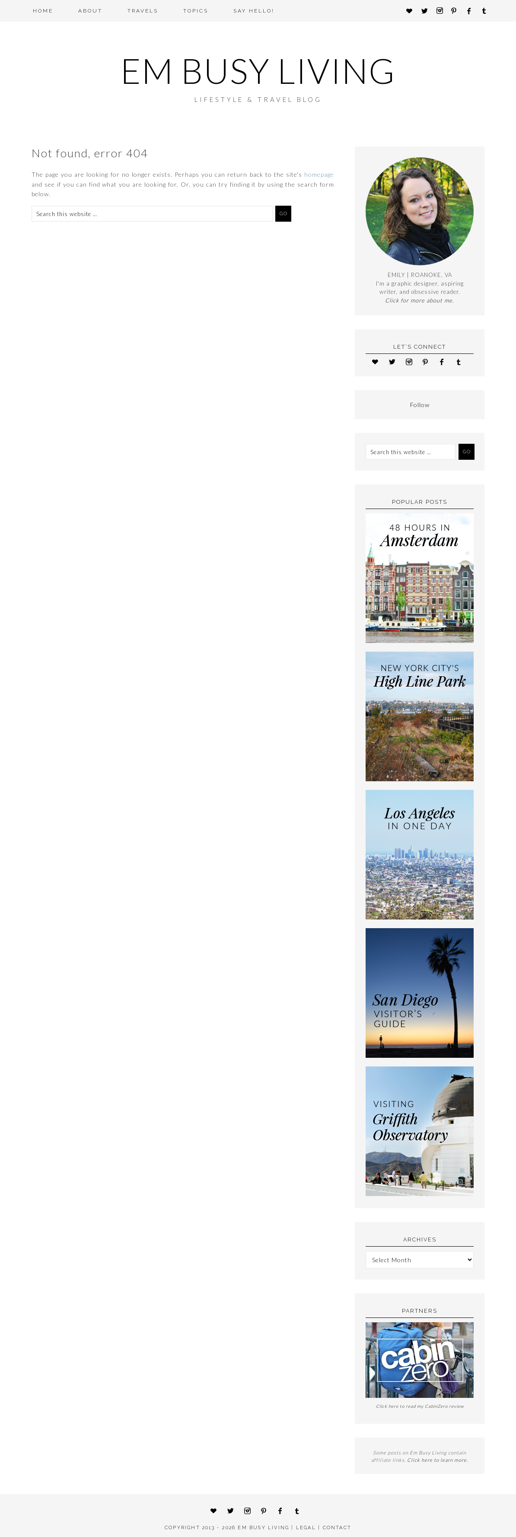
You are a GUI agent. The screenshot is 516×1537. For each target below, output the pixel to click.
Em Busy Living (258, 70)
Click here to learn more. (437, 1460)
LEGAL (306, 1528)
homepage (319, 174)
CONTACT (337, 1528)
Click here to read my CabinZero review (420, 1406)
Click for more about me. (419, 300)
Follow (420, 404)
